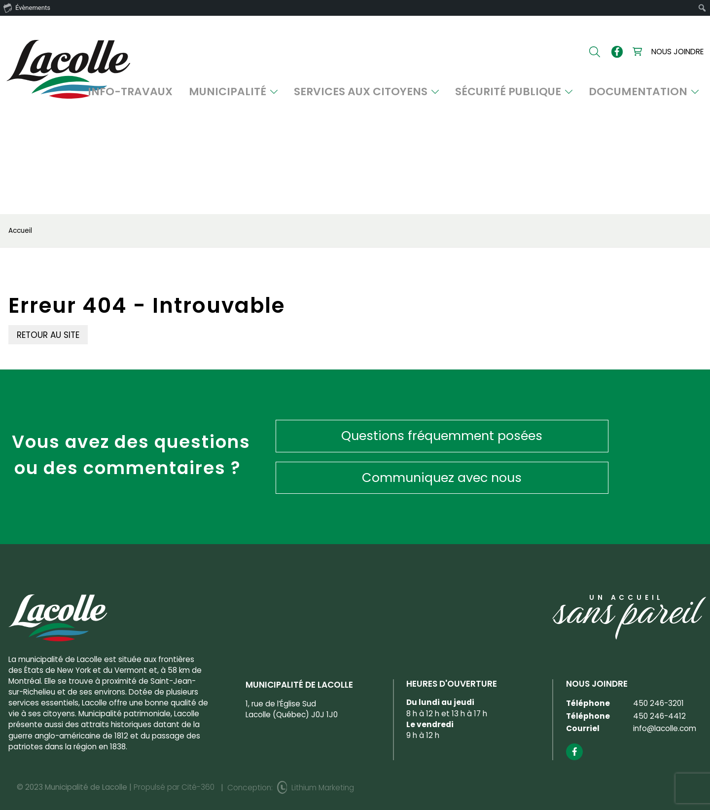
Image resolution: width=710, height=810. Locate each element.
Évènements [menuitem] (26, 7)
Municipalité (330, 94)
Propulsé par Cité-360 (174, 770)
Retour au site (48, 335)
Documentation (660, 94)
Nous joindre (677, 53)
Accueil (20, 231)
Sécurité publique (556, 94)
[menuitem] (702, 8)
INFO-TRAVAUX (248, 94)
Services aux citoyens (437, 94)
